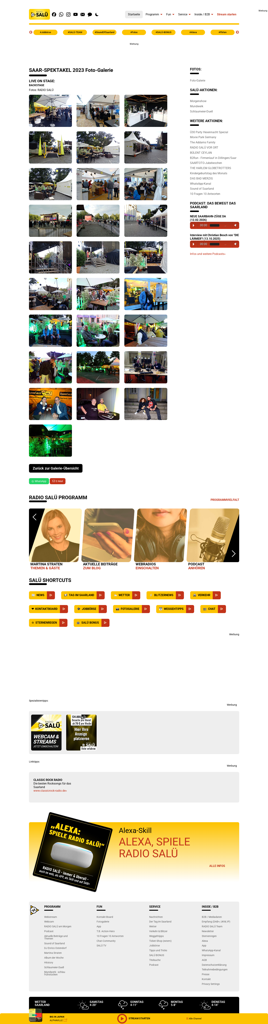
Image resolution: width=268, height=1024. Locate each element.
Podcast (48, 931)
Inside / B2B (202, 14)
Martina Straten (53, 952)
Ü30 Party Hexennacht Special (209, 132)
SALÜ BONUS (156, 955)
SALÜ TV (101, 945)
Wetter (153, 926)
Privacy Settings (211, 984)
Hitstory (48, 962)
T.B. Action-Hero (106, 931)
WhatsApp (39, 481)
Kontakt (206, 979)
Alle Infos (217, 866)
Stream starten (226, 14)
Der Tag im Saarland (160, 921)
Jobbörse (154, 945)
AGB (204, 960)
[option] (55, 540)
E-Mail (59, 481)
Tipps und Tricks (158, 950)
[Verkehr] (217, 595)
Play (193, 225)
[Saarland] (101, 595)
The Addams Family (202, 142)
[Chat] (222, 609)
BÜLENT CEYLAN (201, 152)
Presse (205, 974)
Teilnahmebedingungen (215, 969)
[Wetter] (136, 595)
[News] (51, 595)
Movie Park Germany (203, 137)
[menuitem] (134, 13)
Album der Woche (54, 957)
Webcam (49, 921)
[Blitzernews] (180, 595)
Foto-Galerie (197, 80)
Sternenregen (209, 936)
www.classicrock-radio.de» (50, 790)
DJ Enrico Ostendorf (55, 948)
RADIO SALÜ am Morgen (57, 926)
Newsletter (208, 931)
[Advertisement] (256, 66)
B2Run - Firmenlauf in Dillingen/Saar (213, 157)
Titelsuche (154, 960)
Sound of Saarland (202, 188)
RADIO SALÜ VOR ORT (204, 147)
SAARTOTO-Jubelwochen (206, 162)
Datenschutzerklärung (214, 964)
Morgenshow (198, 101)
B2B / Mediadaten (212, 917)
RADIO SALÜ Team (212, 926)
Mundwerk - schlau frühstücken (54, 973)
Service (182, 14)
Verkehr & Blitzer (158, 931)
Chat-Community (106, 940)
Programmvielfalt (225, 500)
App (99, 926)
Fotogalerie (103, 921)
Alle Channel (193, 1018)
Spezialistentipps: (38, 700)
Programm (152, 14)
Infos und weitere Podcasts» (208, 254)
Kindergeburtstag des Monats (208, 173)
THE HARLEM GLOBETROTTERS (210, 168)
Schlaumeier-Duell (201, 111)
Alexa (205, 940)
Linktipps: (34, 761)
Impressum (208, 955)
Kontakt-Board (105, 917)
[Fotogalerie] (146, 609)
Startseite (134, 14)
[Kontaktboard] (64, 609)
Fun (168, 14)
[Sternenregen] (63, 623)
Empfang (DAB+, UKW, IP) (216, 921)
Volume (234, 225)
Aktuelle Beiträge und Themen (56, 937)
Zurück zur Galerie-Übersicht (56, 468)
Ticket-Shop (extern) (160, 940)
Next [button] (237, 32)
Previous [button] (31, 32)
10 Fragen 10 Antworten (205, 193)
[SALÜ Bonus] (105, 623)
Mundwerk (196, 106)
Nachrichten (156, 917)
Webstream (50, 917)
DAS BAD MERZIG (201, 178)
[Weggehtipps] (190, 609)
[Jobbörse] (103, 609)
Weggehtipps (156, 936)
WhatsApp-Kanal (200, 183)
